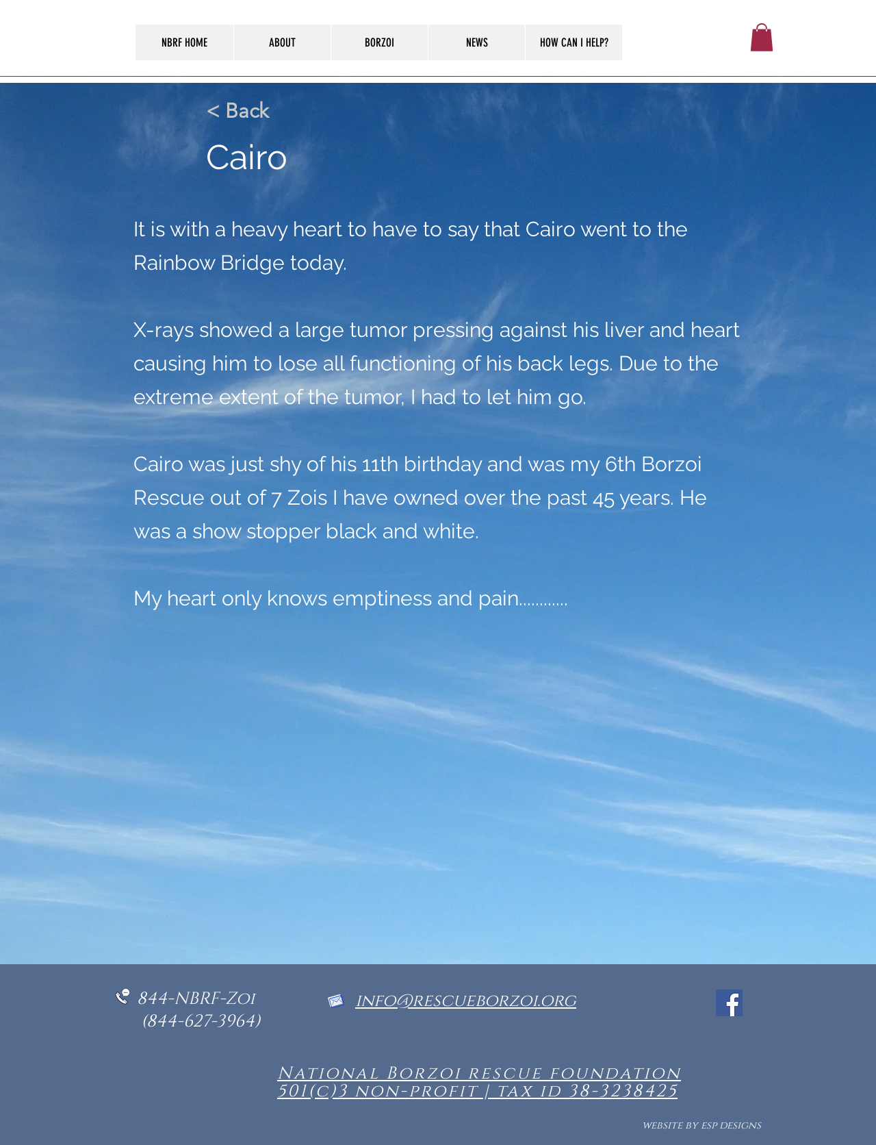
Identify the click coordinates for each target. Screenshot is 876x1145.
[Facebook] (729, 1003)
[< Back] (251, 111)
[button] (761, 37)
